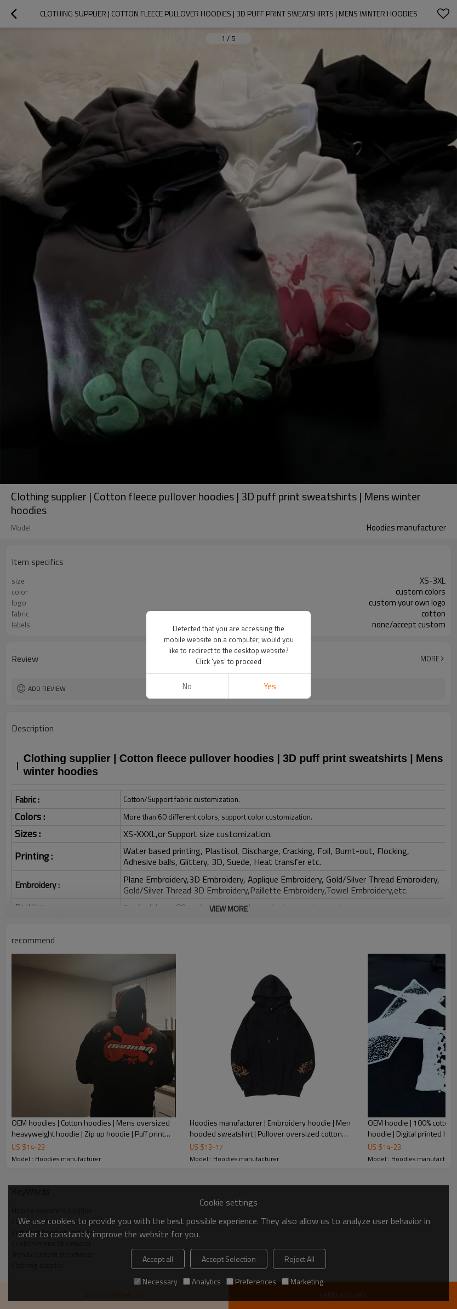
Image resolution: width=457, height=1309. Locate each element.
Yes (270, 642)
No (187, 642)
